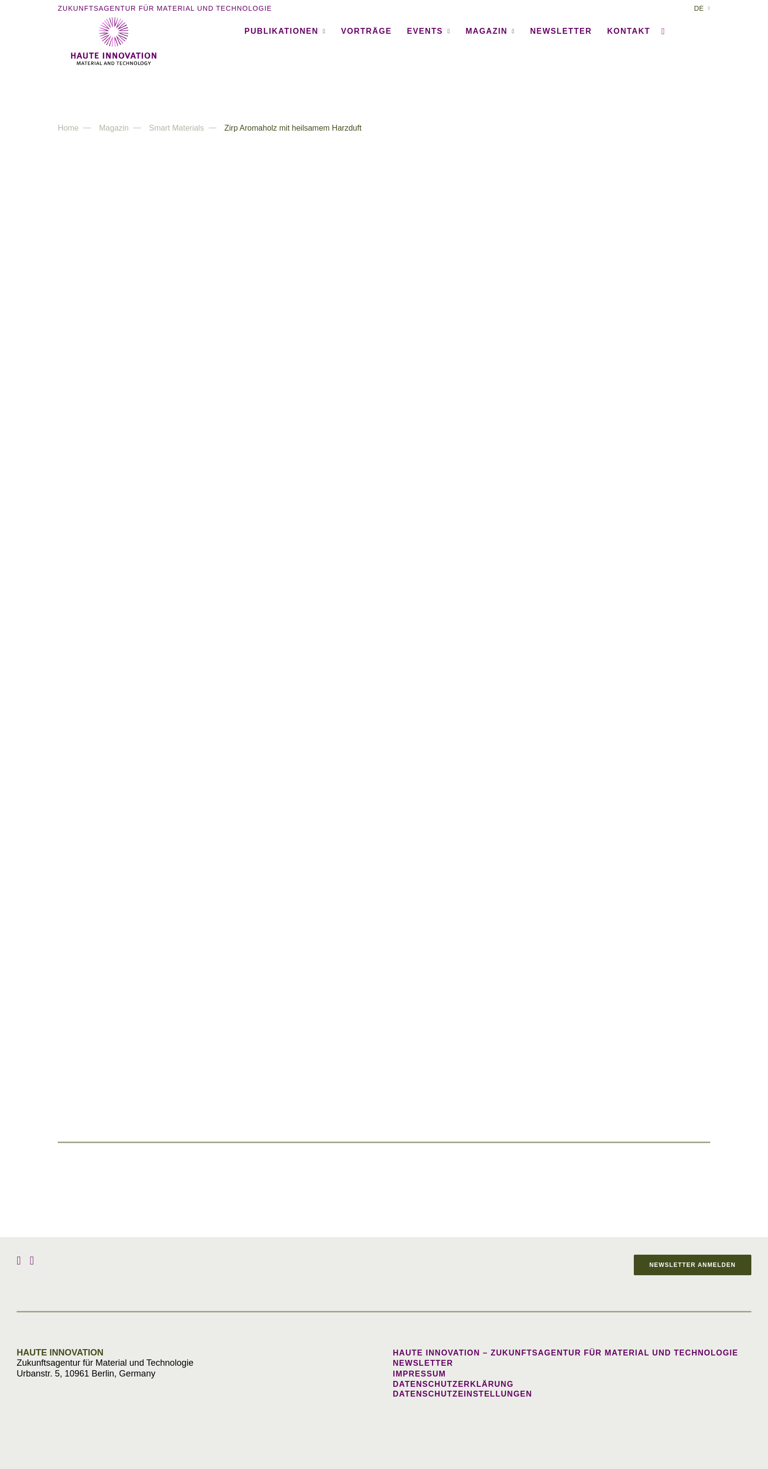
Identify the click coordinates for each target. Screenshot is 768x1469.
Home (68, 128)
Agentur (131, 89)
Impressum (419, 1374)
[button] (661, 89)
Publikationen (285, 89)
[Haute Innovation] (384, 41)
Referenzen (198, 89)
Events (429, 89)
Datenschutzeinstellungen (462, 1394)
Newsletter (561, 89)
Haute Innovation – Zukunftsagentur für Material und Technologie (565, 1353)
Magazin (490, 89)
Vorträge (366, 89)
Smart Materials (176, 128)
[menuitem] (702, 8)
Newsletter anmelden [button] (692, 1265)
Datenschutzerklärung (453, 1384)
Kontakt (628, 89)
